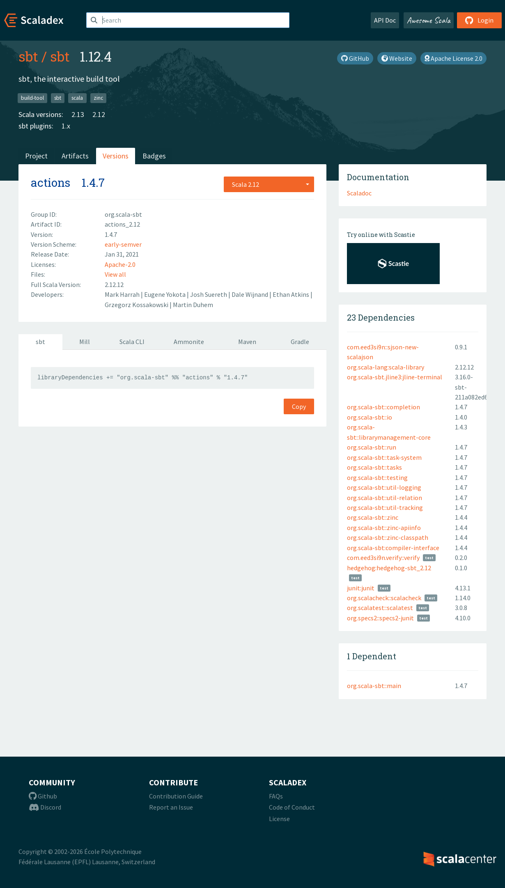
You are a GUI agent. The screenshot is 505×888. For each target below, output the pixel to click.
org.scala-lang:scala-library (385, 367)
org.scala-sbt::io (369, 417)
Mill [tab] (84, 341)
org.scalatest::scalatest (380, 607)
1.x (66, 126)
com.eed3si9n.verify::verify (383, 557)
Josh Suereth (209, 294)
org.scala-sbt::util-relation (384, 497)
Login (479, 20)
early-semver (123, 244)
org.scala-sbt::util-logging (384, 487)
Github (43, 796)
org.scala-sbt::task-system (384, 457)
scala (77, 97)
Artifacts (75, 156)
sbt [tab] (40, 341)
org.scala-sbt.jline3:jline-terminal (394, 377)
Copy (299, 406)
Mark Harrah (123, 294)
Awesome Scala (428, 20)
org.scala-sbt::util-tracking (385, 507)
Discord (45, 807)
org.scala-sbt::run (371, 447)
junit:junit (360, 588)
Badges (154, 156)
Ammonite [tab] (189, 341)
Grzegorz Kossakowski (137, 305)
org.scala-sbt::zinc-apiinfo (384, 527)
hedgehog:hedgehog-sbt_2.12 (389, 568)
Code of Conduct (292, 807)
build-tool (32, 97)
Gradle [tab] (300, 341)
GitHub (355, 58)
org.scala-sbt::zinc (372, 517)
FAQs (276, 796)
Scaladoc (359, 193)
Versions (116, 156)
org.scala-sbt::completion (383, 407)
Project (36, 156)
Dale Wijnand (250, 294)
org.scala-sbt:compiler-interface (393, 548)
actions (50, 182)
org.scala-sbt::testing (377, 477)
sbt (28, 56)
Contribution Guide (176, 796)
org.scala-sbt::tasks (374, 467)
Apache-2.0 (120, 264)
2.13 (77, 114)
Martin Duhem (193, 305)
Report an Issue (171, 807)
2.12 (98, 114)
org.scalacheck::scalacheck (384, 598)
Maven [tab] (247, 341)
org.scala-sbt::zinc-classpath (387, 537)
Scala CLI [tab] (132, 341)
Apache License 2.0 (453, 58)
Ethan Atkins (291, 294)
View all (115, 274)
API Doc (385, 20)
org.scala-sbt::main (374, 685)
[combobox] (269, 184)
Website (396, 58)
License (279, 819)
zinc (98, 97)
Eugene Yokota (165, 294)
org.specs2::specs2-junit (380, 618)
